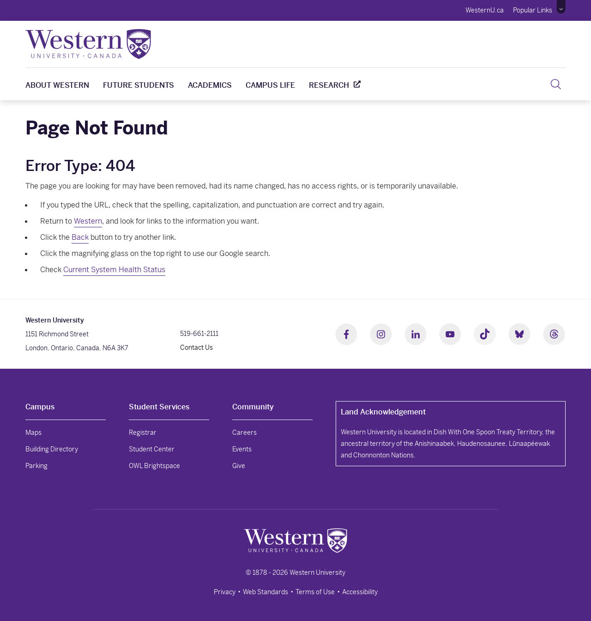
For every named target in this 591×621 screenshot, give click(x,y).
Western (88, 221)
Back (80, 237)
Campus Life (270, 85)
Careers (244, 432)
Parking (36, 466)
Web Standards (265, 592)
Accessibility (360, 592)
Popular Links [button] (532, 10)
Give (238, 466)
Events (242, 449)
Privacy (224, 592)
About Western (57, 85)
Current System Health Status (114, 269)
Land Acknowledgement (383, 412)
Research (329, 85)
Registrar (143, 432)
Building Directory (51, 449)
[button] (561, 7)
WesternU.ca (484, 10)
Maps (33, 432)
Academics (210, 85)
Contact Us (196, 347)
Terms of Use (315, 592)
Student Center (152, 449)
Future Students (138, 85)
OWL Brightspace (154, 466)
